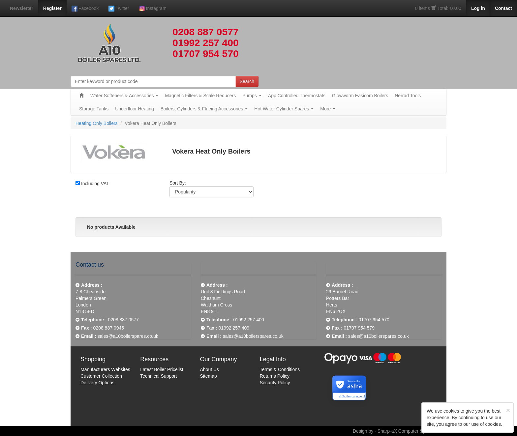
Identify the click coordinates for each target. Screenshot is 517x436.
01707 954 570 (205, 53)
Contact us (90, 264)
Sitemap (208, 376)
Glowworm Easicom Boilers (360, 95)
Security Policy (275, 382)
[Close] (508, 410)
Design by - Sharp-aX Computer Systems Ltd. (399, 431)
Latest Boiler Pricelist (161, 369)
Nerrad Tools (408, 95)
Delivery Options (97, 382)
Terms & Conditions (280, 369)
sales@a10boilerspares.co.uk (128, 336)
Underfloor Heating (134, 108)
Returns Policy (274, 376)
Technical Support (158, 376)
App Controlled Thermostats (296, 95)
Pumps (251, 95)
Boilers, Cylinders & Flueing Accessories (204, 108)
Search (247, 81)
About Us (209, 369)
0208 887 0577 (205, 31)
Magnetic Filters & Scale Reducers (200, 95)
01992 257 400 (205, 42)
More (327, 108)
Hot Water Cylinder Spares (284, 108)
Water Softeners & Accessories (124, 95)
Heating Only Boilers (97, 123)
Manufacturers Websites (105, 369)
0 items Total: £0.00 (438, 8)
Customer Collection (101, 376)
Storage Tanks (93, 108)
